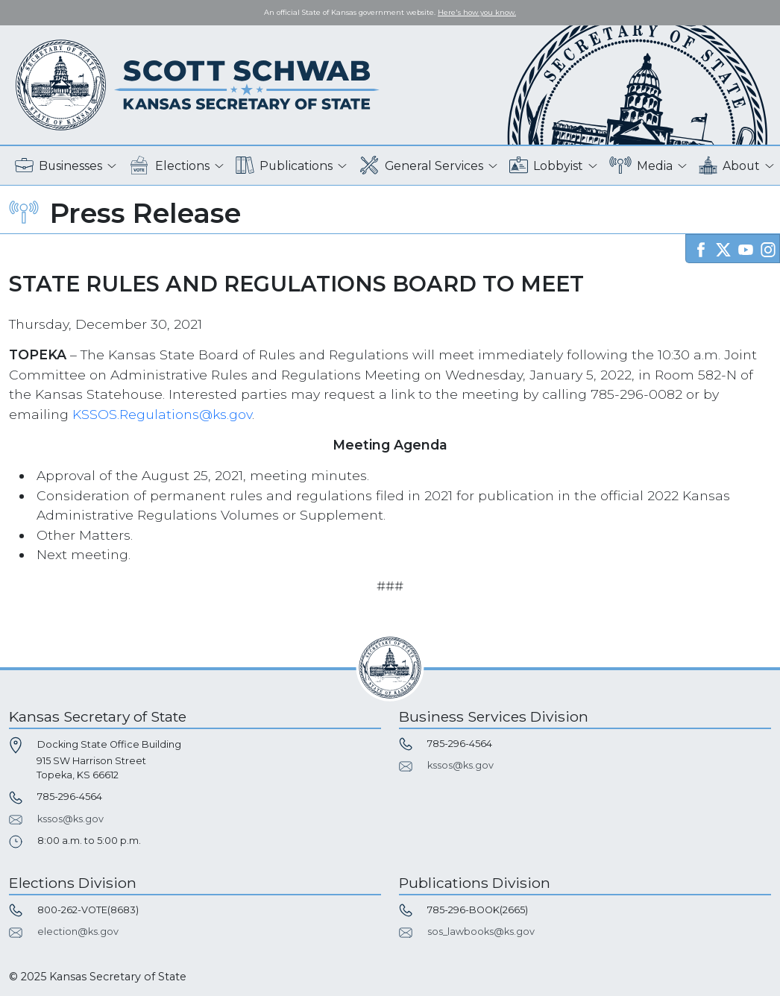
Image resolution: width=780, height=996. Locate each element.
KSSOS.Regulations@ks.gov (162, 414)
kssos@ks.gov (70, 819)
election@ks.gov (78, 931)
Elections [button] (169, 166)
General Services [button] (421, 166)
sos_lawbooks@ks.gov (481, 931)
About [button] (729, 166)
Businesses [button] (58, 166)
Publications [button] (284, 166)
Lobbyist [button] (546, 166)
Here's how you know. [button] (477, 12)
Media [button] (641, 166)
